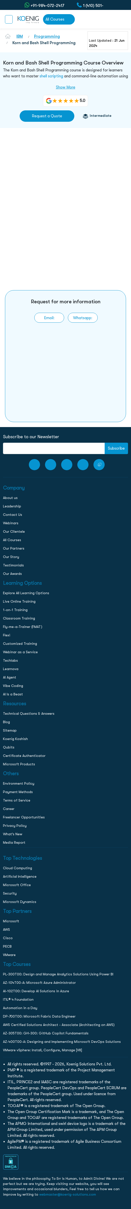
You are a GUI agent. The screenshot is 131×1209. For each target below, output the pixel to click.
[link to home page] (27, 19)
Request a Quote (47, 116)
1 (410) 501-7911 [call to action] (93, 5)
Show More (65, 87)
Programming (47, 36)
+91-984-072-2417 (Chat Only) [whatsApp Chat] (47, 5)
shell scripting (51, 76)
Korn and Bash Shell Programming (44, 43)
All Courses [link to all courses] (54, 19)
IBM (19, 36)
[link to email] (49, 318)
